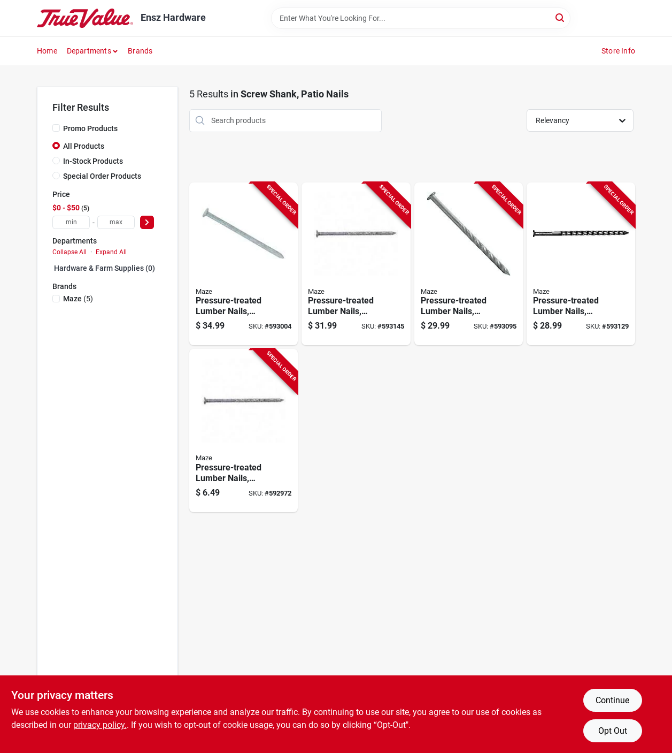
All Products (83, 146)
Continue (612, 700)
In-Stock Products (93, 161)
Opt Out (612, 731)
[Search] (560, 17)
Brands (140, 51)
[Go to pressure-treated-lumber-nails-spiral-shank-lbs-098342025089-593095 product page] (468, 264)
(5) (78, 298)
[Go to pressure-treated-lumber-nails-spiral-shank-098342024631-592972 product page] (243, 430)
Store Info (618, 51)
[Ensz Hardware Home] (85, 18)
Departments (89, 51)
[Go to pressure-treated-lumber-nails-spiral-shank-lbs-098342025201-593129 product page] (581, 264)
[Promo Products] (56, 128)
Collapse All (69, 252)
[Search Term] (420, 18)
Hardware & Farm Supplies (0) (104, 268)
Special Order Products (102, 176)
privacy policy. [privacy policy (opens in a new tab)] (100, 725)
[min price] (71, 222)
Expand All (111, 252)
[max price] (116, 222)
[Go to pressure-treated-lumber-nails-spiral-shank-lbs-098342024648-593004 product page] (243, 264)
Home (47, 51)
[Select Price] (147, 222)
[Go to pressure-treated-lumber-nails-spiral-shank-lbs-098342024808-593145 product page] (356, 264)
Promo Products (90, 128)
